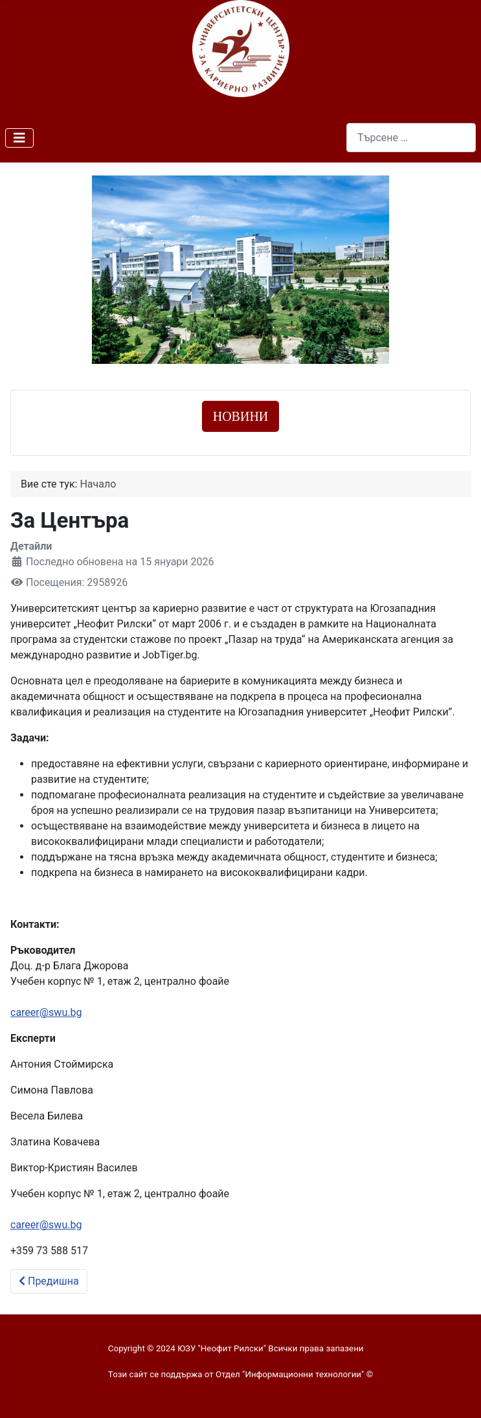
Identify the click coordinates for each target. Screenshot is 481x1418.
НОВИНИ (241, 416)
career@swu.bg (46, 1012)
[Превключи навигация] (19, 138)
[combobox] (411, 137)
